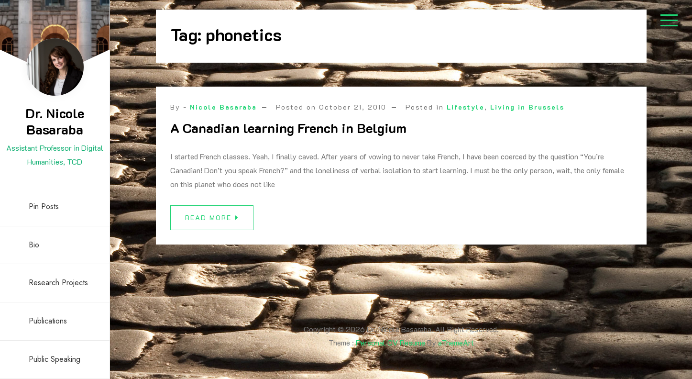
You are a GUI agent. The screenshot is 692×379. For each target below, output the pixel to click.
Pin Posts (44, 206)
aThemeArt (456, 342)
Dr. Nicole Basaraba (54, 121)
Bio (34, 244)
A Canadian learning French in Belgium (288, 127)
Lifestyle (465, 106)
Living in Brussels (527, 106)
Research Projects (58, 282)
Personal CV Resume (390, 342)
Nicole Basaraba (223, 106)
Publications (48, 320)
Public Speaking (54, 359)
